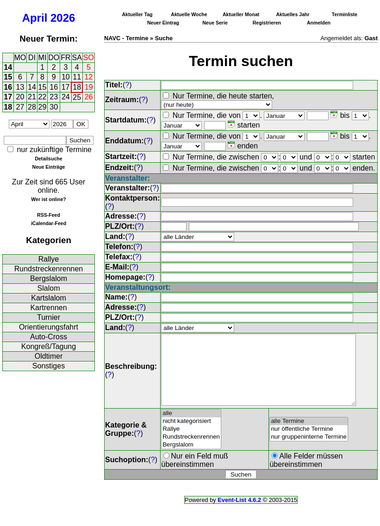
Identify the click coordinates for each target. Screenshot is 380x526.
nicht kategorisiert (191, 435)
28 (32, 107)
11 (77, 77)
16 (8, 87)
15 (8, 77)
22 (42, 97)
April (35, 18)
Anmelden (318, 22)
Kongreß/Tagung (48, 346)
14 (8, 67)
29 (42, 107)
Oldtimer (48, 356)
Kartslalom (48, 298)
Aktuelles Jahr (292, 14)
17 (66, 87)
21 (32, 97)
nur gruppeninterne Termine (309, 451)
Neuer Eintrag (163, 22)
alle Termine (309, 435)
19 (89, 87)
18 (77, 87)
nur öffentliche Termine (309, 443)
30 (54, 107)
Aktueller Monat (241, 14)
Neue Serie (215, 22)
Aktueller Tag (137, 14)
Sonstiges (48, 366)
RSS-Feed (48, 215)
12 (89, 77)
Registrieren (267, 22)
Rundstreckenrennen (48, 269)
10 (66, 77)
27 (20, 107)
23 (54, 97)
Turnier (48, 317)
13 (20, 87)
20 (20, 97)
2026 (62, 18)
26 (89, 97)
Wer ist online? (48, 199)
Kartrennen (48, 308)
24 (66, 97)
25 (77, 97)
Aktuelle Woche (189, 14)
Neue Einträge (48, 167)
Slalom (48, 288)
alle (191, 427)
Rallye (48, 259)
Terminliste (344, 14)
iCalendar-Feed (48, 223)
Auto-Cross (48, 337)
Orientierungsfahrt (48, 327)
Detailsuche (48, 158)
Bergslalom (48, 278)
